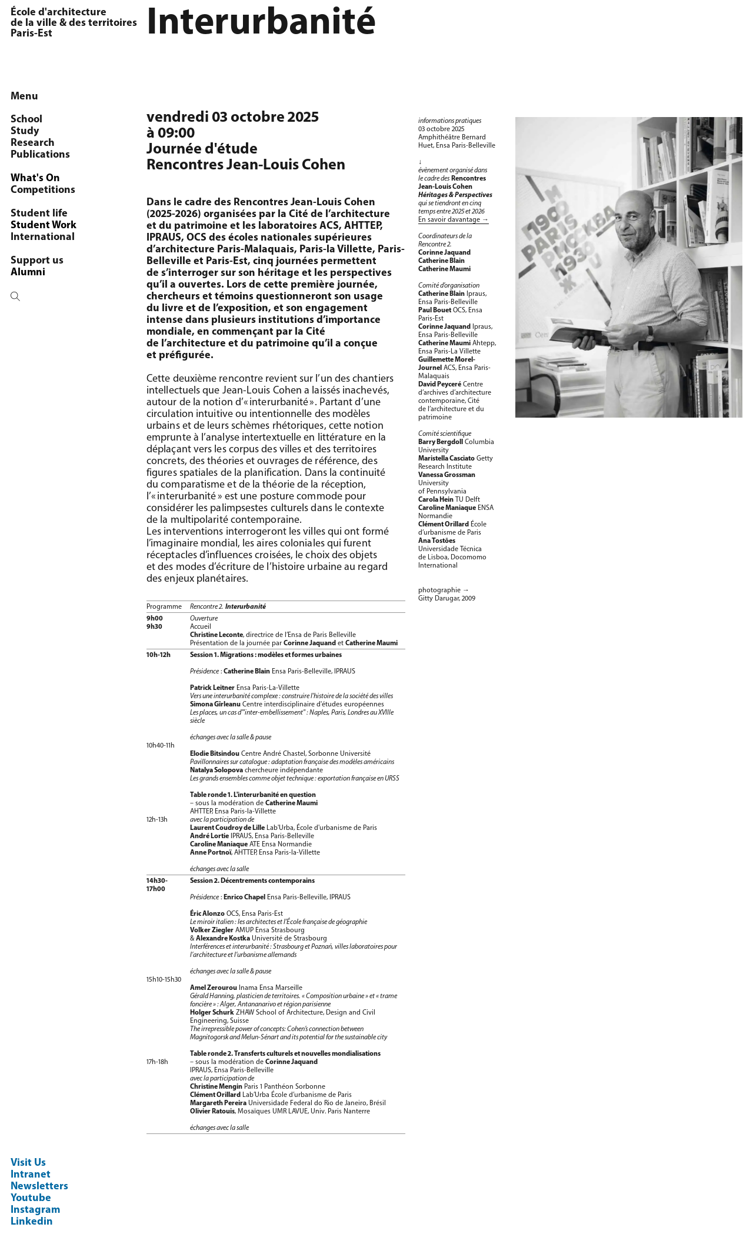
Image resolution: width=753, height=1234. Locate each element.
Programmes (49, 178)
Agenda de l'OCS (59, 272)
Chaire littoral (52, 190)
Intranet (31, 1174)
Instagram (35, 1210)
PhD (29, 155)
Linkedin (32, 1222)
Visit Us (28, 1163)
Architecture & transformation (55, 207)
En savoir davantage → (453, 220)
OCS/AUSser (48, 131)
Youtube (31, 1198)
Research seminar (62, 166)
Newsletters (39, 1186)
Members (41, 143)
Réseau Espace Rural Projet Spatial (69, 231)
